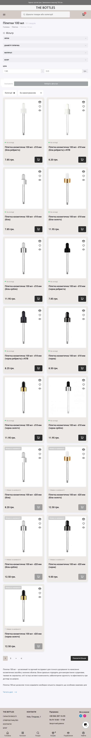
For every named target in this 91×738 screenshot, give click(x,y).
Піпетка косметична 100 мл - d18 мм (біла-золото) (67, 218)
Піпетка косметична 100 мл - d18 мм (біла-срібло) (23, 287)
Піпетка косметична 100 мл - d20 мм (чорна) (67, 565)
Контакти (7, 724)
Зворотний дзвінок (56, 723)
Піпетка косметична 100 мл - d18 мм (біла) (23, 218)
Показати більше (79, 658)
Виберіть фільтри (51, 84)
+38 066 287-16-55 (57, 716)
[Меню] (7, 14)
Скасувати (8, 84)
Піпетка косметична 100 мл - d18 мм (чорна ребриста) (67, 287)
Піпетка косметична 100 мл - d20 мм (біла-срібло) (23, 565)
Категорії (10, 93)
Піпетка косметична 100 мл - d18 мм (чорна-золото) (23, 426)
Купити (38, 159)
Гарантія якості (10, 716)
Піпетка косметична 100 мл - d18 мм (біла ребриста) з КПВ (67, 148)
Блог (5, 728)
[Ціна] (22, 71)
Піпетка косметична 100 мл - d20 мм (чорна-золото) (23, 635)
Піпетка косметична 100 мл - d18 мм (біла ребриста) (23, 148)
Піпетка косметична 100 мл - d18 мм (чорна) (67, 357)
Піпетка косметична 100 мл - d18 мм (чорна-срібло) (67, 426)
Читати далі (10, 692)
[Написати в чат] (85, 724)
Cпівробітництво (10, 720)
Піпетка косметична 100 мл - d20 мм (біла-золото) (67, 496)
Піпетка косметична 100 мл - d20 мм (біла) (23, 496)
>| (21, 658)
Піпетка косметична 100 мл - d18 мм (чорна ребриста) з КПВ (23, 357)
